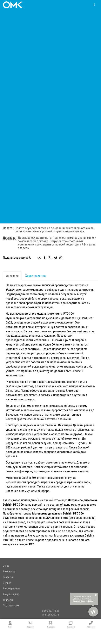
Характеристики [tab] (35, 276)
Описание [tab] (12, 276)
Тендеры (8, 599)
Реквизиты (9, 571)
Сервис (7, 582)
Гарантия (8, 577)
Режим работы (11, 588)
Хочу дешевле (11, 594)
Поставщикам (11, 605)
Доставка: (9, 237)
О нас (6, 565)
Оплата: (8, 228)
